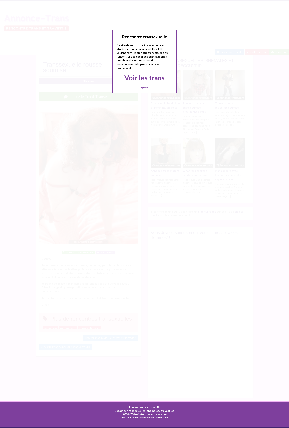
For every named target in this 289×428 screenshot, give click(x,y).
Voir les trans (144, 78)
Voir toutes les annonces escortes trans (147, 417)
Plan (123, 417)
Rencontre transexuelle (144, 407)
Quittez (144, 88)
